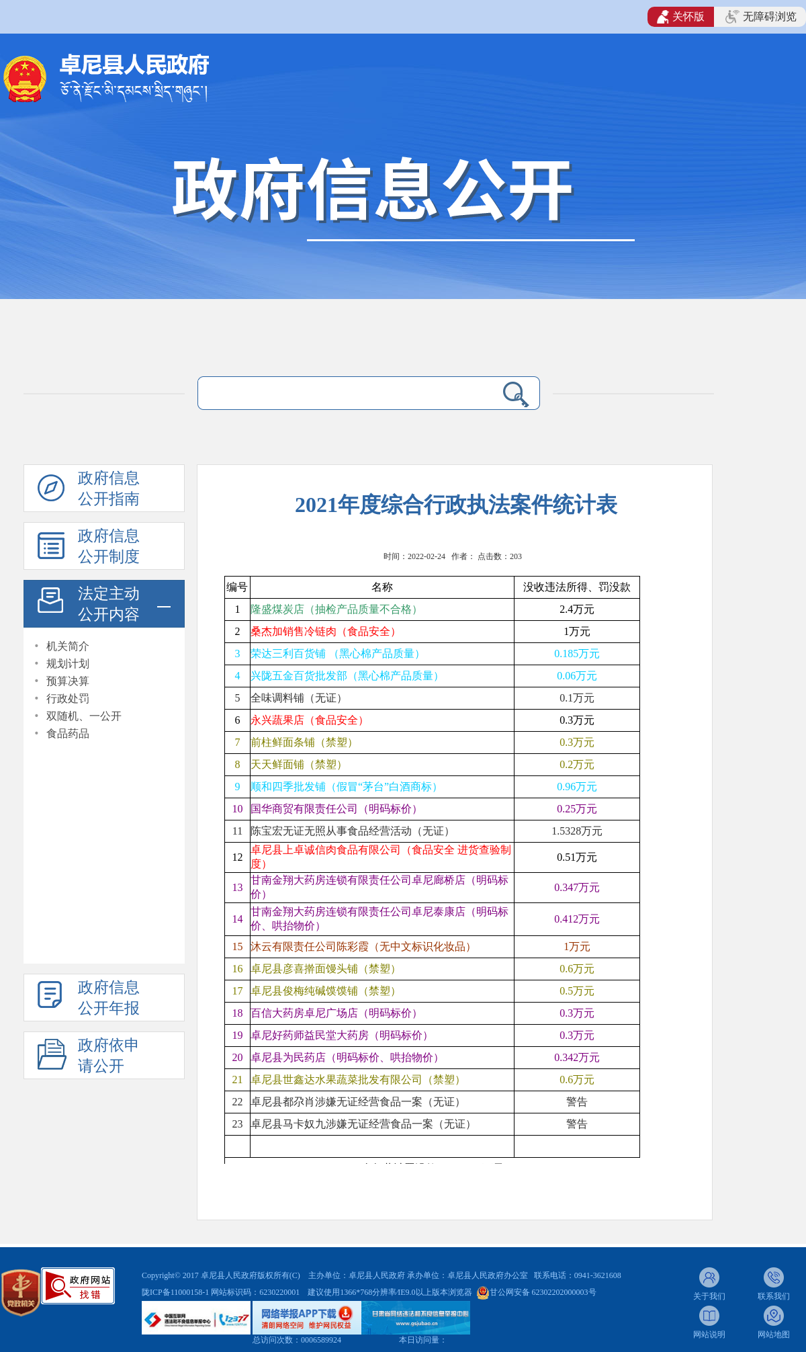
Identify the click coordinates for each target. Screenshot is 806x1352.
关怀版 (681, 17)
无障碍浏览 (761, 17)
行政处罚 (67, 698)
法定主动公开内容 (109, 604)
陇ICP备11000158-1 (176, 1292)
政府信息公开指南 (109, 488)
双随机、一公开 (84, 716)
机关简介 (67, 646)
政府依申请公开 (109, 1055)
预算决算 (67, 681)
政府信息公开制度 (109, 546)
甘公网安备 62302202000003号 (543, 1292)
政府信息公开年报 (109, 998)
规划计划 (67, 663)
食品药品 (67, 733)
